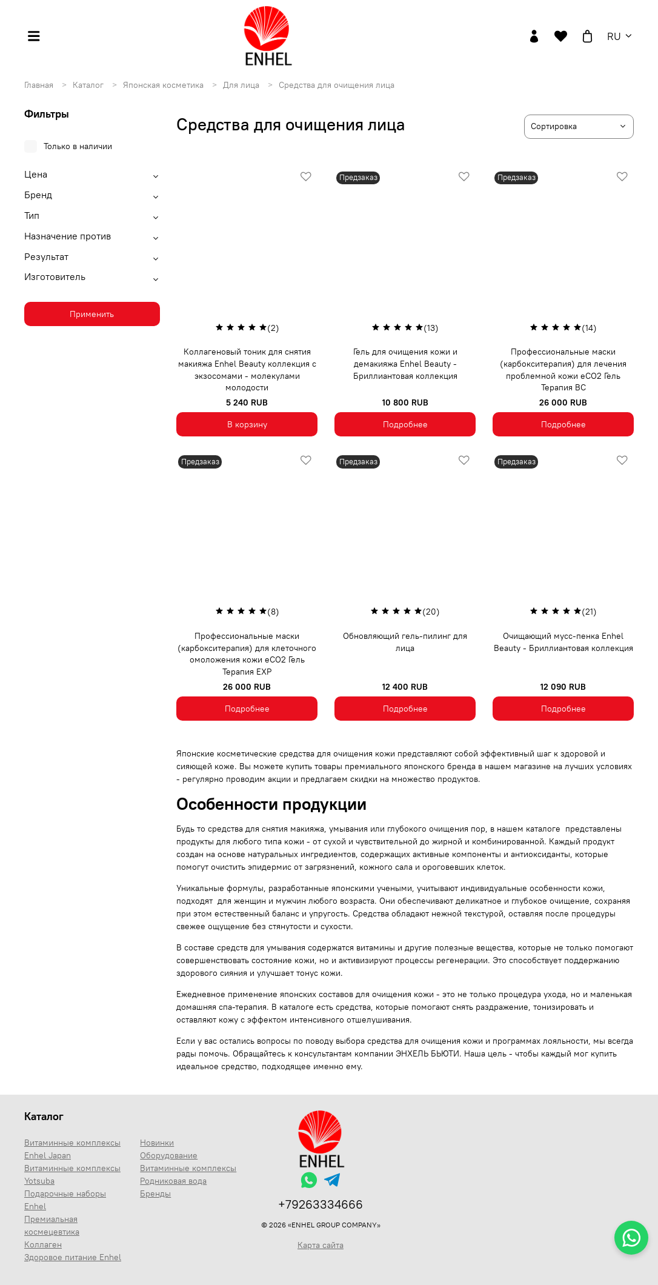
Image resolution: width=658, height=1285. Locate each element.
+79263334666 (320, 1204)
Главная (40, 84)
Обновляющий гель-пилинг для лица (405, 641)
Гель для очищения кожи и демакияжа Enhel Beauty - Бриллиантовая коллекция (405, 363)
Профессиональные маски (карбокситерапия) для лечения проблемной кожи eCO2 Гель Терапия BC (563, 369)
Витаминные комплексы (188, 1168)
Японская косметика (164, 84)
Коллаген (43, 1244)
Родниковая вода (173, 1180)
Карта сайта (320, 1245)
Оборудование (169, 1155)
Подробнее (405, 424)
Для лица (242, 84)
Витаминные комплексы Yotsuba (72, 1174)
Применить (92, 314)
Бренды (155, 1193)
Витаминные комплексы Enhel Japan (72, 1149)
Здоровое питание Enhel (72, 1257)
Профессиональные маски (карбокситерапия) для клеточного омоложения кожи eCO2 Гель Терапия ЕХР (247, 653)
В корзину (247, 424)
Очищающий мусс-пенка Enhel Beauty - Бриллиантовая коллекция (563, 641)
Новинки (157, 1142)
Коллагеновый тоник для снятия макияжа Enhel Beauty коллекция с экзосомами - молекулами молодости (247, 369)
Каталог (89, 84)
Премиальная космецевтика (51, 1225)
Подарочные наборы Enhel (65, 1200)
